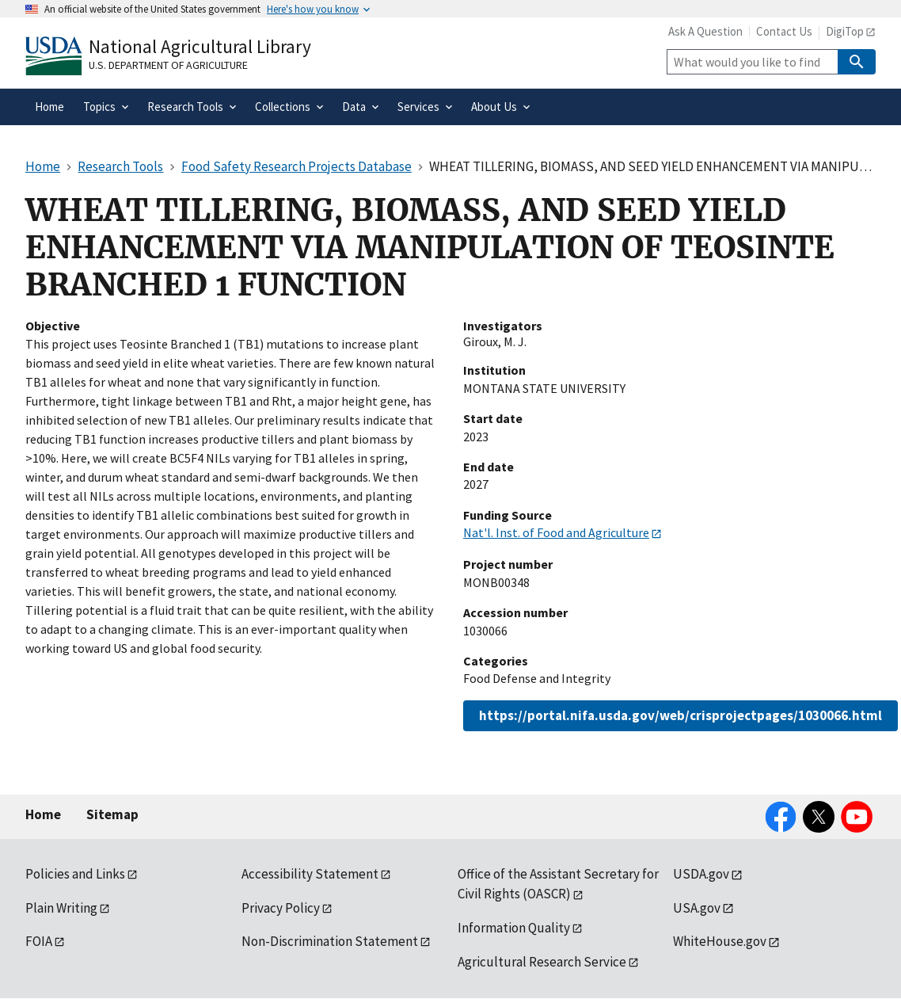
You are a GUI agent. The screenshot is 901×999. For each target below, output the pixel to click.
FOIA (38, 941)
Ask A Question (705, 31)
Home (43, 814)
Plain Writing (61, 908)
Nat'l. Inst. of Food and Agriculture (556, 532)
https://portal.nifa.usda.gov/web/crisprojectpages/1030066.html (680, 715)
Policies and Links (75, 874)
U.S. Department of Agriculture (168, 65)
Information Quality (514, 927)
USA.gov (696, 908)
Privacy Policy (280, 908)
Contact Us (784, 31)
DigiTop (845, 31)
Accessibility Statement (309, 874)
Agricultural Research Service (542, 961)
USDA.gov (701, 874)
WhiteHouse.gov (719, 941)
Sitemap (112, 814)
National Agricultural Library (200, 46)
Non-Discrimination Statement (329, 941)
